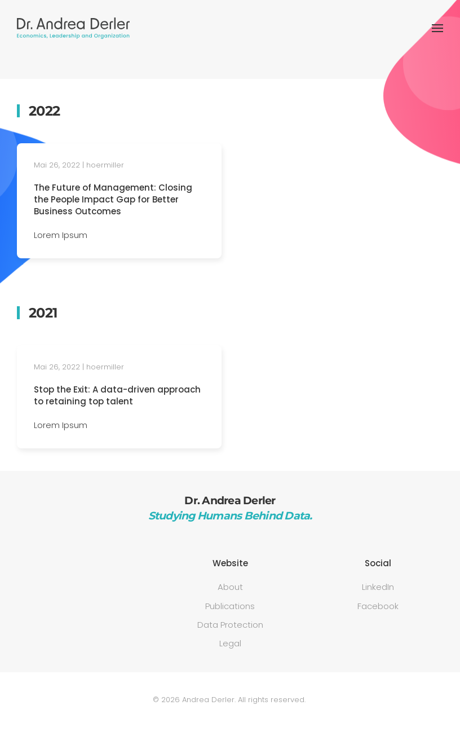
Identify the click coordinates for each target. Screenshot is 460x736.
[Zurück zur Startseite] (73, 28)
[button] (437, 28)
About (230, 587)
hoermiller (105, 165)
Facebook (378, 606)
